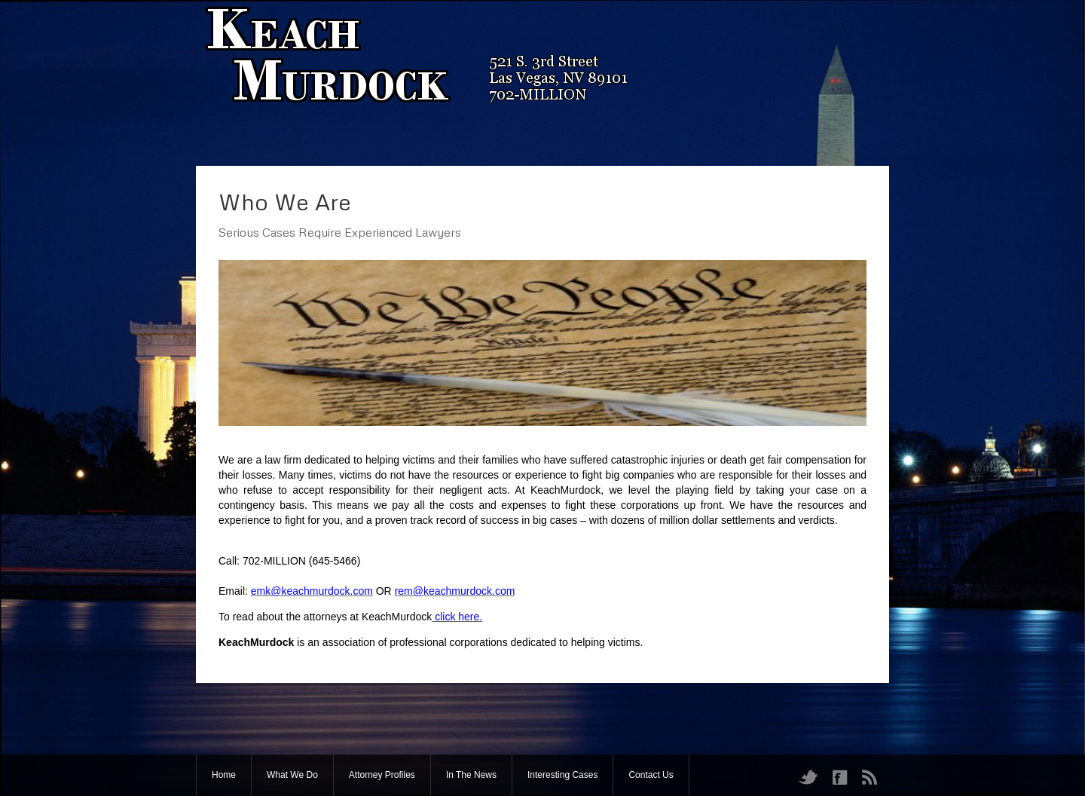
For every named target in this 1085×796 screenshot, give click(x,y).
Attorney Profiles (382, 775)
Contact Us (650, 775)
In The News (471, 775)
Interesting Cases (562, 775)
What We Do (292, 775)
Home (224, 775)
